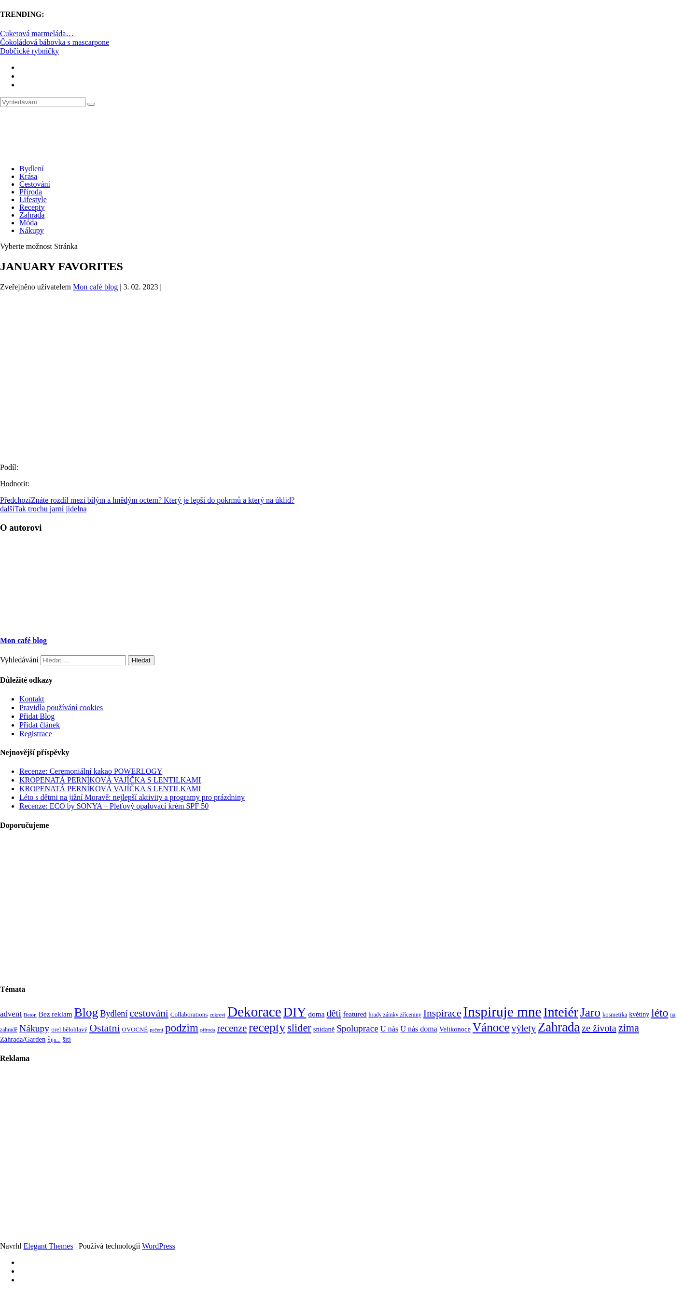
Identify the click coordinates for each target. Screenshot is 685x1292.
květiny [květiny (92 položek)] (639, 1014)
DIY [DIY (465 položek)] (295, 1012)
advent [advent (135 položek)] (11, 1013)
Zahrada (31, 215)
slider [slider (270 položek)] (299, 1028)
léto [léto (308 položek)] (659, 1012)
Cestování (34, 184)
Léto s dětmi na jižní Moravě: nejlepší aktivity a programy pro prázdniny (132, 797)
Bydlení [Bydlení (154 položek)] (113, 1013)
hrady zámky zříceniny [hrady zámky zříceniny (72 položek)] (394, 1014)
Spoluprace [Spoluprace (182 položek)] (357, 1028)
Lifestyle (33, 199)
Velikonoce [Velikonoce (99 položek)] (455, 1029)
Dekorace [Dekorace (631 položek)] (254, 1011)
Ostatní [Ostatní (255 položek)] (104, 1028)
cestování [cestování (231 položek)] (148, 1013)
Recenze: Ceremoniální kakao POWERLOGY (90, 771)
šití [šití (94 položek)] (67, 1039)
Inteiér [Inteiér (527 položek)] (561, 1011)
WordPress (158, 1246)
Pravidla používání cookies (61, 707)
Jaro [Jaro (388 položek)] (590, 1012)
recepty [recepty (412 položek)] (267, 1027)
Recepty (31, 207)
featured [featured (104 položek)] (355, 1014)
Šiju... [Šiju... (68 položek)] (53, 1040)
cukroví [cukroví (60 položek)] (218, 1014)
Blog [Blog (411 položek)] (86, 1012)
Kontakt (31, 699)
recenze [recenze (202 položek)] (232, 1028)
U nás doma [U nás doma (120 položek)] (418, 1029)
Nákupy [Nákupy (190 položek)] (34, 1028)
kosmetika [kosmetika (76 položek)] (614, 1014)
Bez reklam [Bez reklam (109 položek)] (55, 1014)
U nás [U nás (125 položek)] (389, 1028)
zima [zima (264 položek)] (628, 1028)
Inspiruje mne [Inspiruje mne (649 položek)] (502, 1011)
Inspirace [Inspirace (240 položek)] (442, 1013)
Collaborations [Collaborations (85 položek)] (189, 1014)
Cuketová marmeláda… (36, 33)
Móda (28, 223)
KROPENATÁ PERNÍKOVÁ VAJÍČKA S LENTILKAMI (110, 780)
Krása (28, 176)
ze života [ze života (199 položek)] (599, 1028)
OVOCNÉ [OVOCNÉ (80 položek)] (135, 1029)
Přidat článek (39, 725)
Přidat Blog (37, 716)
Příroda (30, 192)
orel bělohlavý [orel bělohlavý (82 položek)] (69, 1029)
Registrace (35, 733)
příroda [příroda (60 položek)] (207, 1029)
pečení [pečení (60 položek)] (156, 1029)
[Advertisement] (342, 366)
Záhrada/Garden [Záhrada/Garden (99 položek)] (22, 1039)
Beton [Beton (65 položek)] (30, 1014)
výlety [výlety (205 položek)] (524, 1028)
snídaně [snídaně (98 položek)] (324, 1029)
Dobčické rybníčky (29, 51)
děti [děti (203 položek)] (334, 1013)
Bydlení (31, 169)
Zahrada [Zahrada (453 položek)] (559, 1027)
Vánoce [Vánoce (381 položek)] (491, 1027)
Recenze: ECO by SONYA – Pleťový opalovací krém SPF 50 (114, 806)
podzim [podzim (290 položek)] (181, 1028)
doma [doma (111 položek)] (316, 1014)
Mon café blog (95, 287)
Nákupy (31, 230)
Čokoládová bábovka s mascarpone (54, 42)
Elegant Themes (48, 1246)
